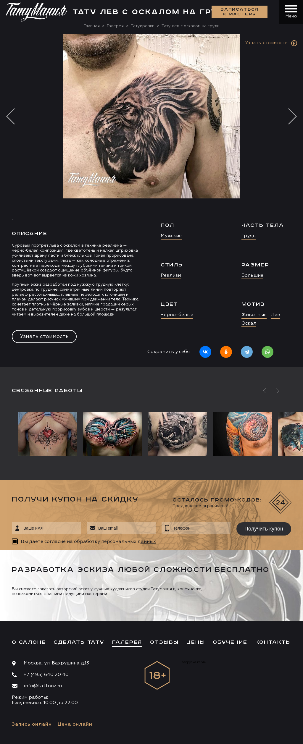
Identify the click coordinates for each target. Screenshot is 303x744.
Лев (275, 315)
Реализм (171, 275)
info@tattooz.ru (43, 686)
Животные (254, 315)
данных (147, 541)
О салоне (29, 642)
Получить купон (263, 529)
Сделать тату (79, 642)
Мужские (171, 236)
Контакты (273, 642)
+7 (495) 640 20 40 (46, 674)
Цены (195, 642)
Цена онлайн (75, 724)
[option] (151, 200)
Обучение (230, 642)
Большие (252, 275)
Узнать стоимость (44, 336)
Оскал (248, 323)
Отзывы (164, 642)
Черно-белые (177, 315)
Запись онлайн (32, 724)
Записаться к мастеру (239, 12)
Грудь (248, 236)
